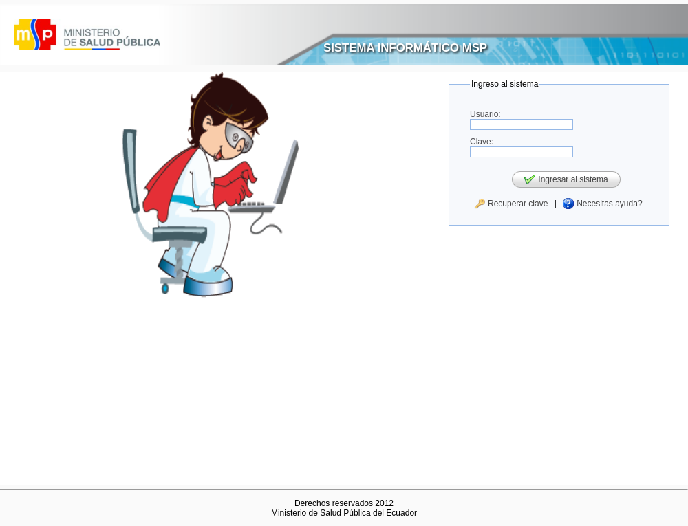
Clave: (481, 141)
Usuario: (485, 114)
